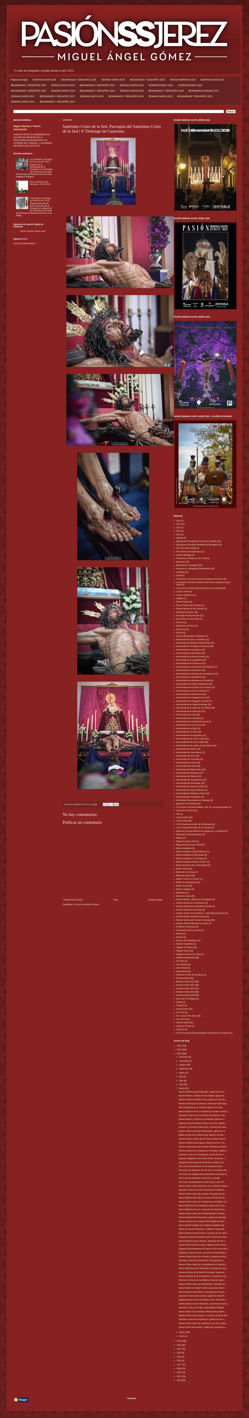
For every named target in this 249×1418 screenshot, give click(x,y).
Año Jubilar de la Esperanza (188, 551)
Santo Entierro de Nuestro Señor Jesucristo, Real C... (203, 1288)
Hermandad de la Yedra (186, 732)
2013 (178, 524)
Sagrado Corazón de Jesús (188, 954)
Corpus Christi (182, 591)
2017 (179, 1364)
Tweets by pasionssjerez (24, 243)
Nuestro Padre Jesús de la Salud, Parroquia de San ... (203, 1194)
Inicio (115, 900)
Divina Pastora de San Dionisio (190, 608)
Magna (179, 838)
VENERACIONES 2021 (190, 85)
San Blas (180, 961)
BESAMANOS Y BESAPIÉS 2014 (57, 101)
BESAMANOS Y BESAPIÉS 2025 (147, 79)
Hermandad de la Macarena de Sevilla (193, 680)
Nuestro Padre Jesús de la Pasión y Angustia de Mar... (203, 1256)
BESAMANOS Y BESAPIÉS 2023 (97, 85)
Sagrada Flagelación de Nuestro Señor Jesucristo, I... (203, 1158)
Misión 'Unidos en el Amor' (188, 879)
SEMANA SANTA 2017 (23, 96)
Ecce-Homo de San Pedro (187, 619)
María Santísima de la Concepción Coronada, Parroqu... (204, 1111)
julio (181, 1076)
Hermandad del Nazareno (187, 773)
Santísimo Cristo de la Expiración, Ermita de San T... (202, 1154)
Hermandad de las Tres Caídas (190, 742)
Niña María (181, 893)
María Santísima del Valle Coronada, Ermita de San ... (203, 1198)
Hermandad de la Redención (189, 694)
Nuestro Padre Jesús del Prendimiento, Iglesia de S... (203, 1131)
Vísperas (180, 1029)
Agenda (179, 538)
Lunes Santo (181, 821)
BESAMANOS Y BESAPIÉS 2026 (78, 79)
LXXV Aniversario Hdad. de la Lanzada (193, 827)
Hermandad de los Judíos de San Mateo (194, 745)
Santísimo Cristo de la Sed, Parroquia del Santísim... (202, 1190)
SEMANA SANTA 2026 (44, 79)
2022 (179, 1345)
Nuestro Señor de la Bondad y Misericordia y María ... (203, 1311)
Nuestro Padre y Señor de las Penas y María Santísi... (203, 1139)
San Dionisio (181, 964)
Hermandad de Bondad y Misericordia (193, 643)
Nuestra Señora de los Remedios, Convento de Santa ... (204, 1304)
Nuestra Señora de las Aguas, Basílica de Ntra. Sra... (202, 1143)
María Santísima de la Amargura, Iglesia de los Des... (202, 1205)
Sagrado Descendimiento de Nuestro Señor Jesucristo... (204, 1249)
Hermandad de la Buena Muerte (190, 656)
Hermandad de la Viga (186, 728)
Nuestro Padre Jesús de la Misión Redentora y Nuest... (203, 1147)
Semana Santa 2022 (185, 981)
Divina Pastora (182, 602)
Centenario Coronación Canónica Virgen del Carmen (199, 579)
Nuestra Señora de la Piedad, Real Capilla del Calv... (202, 1221)
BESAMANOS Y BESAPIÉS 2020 (28, 90)
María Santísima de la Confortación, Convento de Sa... (203, 1276)
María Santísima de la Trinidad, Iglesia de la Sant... (201, 1107)
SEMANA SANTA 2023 (63, 85)
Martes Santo (182, 869)
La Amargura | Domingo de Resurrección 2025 (40, 199)
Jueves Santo (182, 817)
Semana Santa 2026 (185, 995)
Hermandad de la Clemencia (189, 663)
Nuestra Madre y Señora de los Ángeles (194, 899)
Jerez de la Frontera (185, 810)
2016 (178, 531)
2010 (178, 521)
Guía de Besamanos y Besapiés (190, 636)
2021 (178, 534)
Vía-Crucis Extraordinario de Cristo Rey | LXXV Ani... (202, 1182)
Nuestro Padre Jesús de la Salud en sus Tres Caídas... (203, 1323)
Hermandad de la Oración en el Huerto (193, 687)
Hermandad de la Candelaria (189, 660)
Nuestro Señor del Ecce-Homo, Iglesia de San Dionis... (203, 1245)
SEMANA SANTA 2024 (212, 79)
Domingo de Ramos (185, 612)
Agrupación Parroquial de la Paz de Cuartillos (196, 541)
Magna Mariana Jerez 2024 (188, 845)
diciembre (183, 1057)
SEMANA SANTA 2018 (132, 90)
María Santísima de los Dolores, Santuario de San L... (203, 1241)
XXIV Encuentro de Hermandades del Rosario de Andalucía (203, 1033)
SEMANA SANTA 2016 (92, 96)
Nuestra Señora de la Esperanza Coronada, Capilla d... (203, 1151)
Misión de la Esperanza (186, 882)
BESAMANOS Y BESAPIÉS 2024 (28, 85)
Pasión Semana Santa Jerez (33, 231)
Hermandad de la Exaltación (188, 677)
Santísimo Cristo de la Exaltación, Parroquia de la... (202, 1260)
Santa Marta (181, 968)
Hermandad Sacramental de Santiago (193, 800)
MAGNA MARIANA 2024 (183, 79)
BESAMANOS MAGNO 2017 (204, 90)
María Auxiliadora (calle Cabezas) (191, 851)
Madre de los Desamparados (189, 834)
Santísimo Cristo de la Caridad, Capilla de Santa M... (202, 1296)
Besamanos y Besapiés (186, 565)
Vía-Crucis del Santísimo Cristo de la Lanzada (199, 1178)
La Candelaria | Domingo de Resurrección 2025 (41, 160)
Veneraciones (182, 1009)
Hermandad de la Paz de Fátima (190, 691)
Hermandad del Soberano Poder (190, 793)
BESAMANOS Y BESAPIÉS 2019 (97, 90)
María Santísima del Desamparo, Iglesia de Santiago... (203, 1217)
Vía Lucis (180, 1012)
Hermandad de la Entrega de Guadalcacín (195, 674)
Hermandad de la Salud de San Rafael (193, 708)
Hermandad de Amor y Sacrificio (190, 639)
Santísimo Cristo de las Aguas (189, 975)
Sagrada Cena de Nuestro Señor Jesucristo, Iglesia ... (203, 1123)
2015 (179, 1372)
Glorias (179, 632)
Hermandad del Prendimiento (189, 780)
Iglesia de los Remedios (186, 803)
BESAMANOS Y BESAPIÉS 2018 (166, 90)
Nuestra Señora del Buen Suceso (191, 916)
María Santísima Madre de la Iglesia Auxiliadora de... (202, 1225)
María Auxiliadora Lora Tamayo (190, 858)
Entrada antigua (155, 900)
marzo (182, 1088)
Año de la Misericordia (186, 548)
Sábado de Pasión (184, 947)
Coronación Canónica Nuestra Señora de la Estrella (199, 588)
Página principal (19, 79)
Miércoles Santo (183, 875)
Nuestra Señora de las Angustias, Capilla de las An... (202, 1092)
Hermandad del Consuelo (187, 759)
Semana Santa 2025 (185, 992)
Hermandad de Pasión (186, 749)
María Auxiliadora (184, 848)
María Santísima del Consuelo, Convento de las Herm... (204, 1233)
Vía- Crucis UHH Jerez (186, 1016)
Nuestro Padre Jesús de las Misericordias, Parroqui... (202, 1213)
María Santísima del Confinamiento (192, 865)
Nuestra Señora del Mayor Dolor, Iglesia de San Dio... (203, 1099)
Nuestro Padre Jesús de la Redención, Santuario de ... (203, 1284)
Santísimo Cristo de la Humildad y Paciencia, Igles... (202, 1280)
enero (182, 1336)
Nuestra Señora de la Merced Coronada (194, 906)
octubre (182, 1065)
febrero (182, 1332)
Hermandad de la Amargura (188, 650)
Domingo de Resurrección (187, 615)
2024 (179, 1053)
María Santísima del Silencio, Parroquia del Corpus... (202, 1292)
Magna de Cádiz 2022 (186, 841)
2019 (179, 1357)
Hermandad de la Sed (186, 715)
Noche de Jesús (183, 896)
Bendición (180, 562)
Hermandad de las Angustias (189, 735)
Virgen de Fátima (183, 1026)
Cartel (179, 575)
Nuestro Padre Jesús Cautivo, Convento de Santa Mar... (204, 1315)
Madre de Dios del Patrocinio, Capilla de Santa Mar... (202, 1229)
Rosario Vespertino (184, 944)
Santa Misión (182, 971)
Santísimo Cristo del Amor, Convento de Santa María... (203, 1253)
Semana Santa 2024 (185, 988)
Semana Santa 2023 (185, 985)
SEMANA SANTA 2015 (160, 96)
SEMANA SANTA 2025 (113, 79)
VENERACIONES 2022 (160, 85)
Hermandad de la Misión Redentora (192, 684)
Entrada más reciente (73, 900)
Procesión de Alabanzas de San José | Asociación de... (203, 1170)
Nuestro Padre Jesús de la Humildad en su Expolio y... (203, 1264)
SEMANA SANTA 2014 (23, 101)
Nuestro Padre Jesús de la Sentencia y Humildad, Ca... (203, 1202)
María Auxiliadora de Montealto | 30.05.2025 (40, 183)
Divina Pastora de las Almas (188, 605)
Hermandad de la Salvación (188, 711)
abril (181, 1084)
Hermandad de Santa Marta (188, 752)
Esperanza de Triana (185, 626)
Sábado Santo (182, 951)
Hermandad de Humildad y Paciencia (192, 646)
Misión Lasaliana (183, 889)
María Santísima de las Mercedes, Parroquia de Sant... (203, 1268)
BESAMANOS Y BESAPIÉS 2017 (57, 96)
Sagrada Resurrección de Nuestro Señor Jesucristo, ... (203, 1300)
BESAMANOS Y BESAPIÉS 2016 (126, 96)
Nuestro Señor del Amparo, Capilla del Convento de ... (203, 1327)
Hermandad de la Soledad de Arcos (192, 721)
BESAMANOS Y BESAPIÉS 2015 (195, 96)
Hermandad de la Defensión (188, 670)
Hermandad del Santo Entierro (189, 790)
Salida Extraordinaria (185, 957)
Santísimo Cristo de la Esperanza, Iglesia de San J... (202, 1319)
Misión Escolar (182, 886)
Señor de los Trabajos (186, 999)
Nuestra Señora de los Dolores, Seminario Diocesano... (203, 1103)
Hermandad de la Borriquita (188, 653)
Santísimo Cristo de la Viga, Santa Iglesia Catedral (201, 1307)
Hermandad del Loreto (186, 766)
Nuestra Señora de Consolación (190, 903)
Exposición (181, 629)
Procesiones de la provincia (188, 930)
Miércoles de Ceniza (185, 872)
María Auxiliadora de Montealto (190, 855)
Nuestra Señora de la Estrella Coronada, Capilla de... (202, 1272)
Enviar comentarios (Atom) (87, 904)
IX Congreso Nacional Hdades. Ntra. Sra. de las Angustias (202, 807)
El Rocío (180, 622)
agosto (182, 1073)
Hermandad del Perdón (186, 776)
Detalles (179, 598)
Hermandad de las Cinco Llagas (190, 739)
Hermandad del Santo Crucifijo (189, 786)
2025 (179, 1049)
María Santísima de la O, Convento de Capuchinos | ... (203, 1209)
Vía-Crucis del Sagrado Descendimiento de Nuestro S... (204, 1174)
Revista (179, 933)
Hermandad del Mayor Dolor (188, 769)
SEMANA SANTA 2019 (63, 90)
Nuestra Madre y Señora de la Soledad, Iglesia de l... (202, 1119)
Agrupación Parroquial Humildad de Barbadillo (196, 545)
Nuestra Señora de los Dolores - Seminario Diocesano (200, 913)
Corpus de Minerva (184, 595)
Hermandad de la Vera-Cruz (188, 725)
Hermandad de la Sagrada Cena (190, 697)
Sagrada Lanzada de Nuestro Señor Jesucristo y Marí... (203, 1237)
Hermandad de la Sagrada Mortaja (191, 704)
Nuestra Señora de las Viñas (189, 910)
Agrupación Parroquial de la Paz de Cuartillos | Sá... (202, 1162)
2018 (179, 1360)
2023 (179, 1341)
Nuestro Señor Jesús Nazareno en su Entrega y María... (204, 1186)
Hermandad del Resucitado (188, 783)
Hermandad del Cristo (186, 763)
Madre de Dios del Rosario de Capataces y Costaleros (200, 831)
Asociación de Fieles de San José (191, 558)
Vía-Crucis (181, 1019)
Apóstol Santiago (183, 555)
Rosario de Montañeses (186, 940)
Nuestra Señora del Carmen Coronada (193, 920)
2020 (179, 1353)
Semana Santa (182, 978)
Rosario (179, 937)
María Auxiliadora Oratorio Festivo (191, 862)
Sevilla (179, 1002)
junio (181, 1080)
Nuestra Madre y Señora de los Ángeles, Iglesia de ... (202, 1096)
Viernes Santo (182, 1022)
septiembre (184, 1069)
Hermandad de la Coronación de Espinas (194, 667)
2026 (179, 1046)
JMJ (178, 814)
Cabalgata (180, 572)
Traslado (180, 1005)
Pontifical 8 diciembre (185, 927)
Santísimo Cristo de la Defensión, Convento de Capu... (203, 1127)
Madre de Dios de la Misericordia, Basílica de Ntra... (202, 1135)
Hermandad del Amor (185, 756)
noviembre (184, 1061)
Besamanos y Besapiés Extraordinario (193, 568)
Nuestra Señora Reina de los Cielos (192, 923)
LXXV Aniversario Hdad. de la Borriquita (194, 824)
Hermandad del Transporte (188, 797)
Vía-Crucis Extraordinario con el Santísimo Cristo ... (202, 1166)
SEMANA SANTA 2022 (132, 85)
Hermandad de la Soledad (187, 718)
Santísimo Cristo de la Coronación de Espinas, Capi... (203, 1115)
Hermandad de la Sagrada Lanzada (192, 701)
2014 (178, 527)
